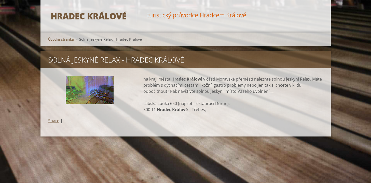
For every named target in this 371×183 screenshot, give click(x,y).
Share (53, 121)
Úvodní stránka (61, 39)
